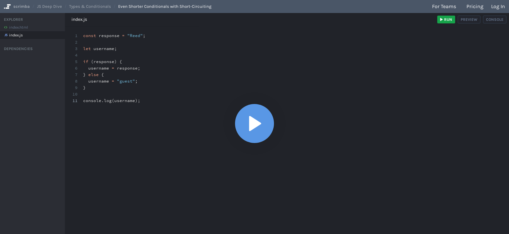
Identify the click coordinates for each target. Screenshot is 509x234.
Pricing (474, 6)
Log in (498, 6)
